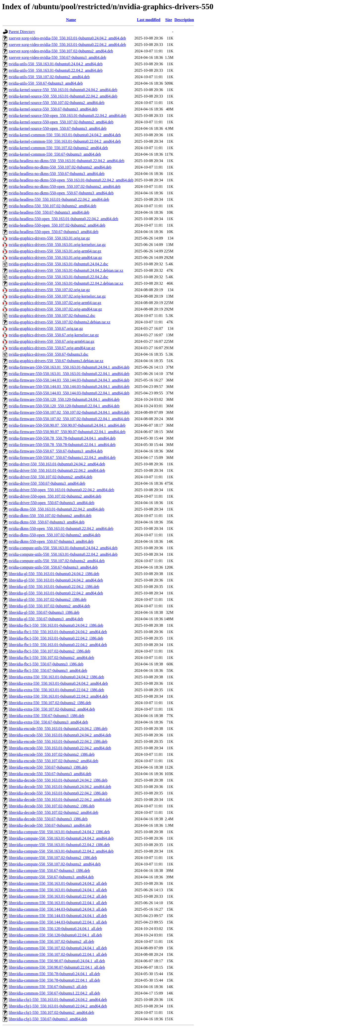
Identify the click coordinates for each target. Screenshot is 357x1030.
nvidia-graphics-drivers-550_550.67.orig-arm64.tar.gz (51, 341)
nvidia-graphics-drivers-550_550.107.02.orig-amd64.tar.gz (55, 309)
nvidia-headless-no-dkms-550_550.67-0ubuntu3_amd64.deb (57, 174)
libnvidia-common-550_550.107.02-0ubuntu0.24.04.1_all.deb (58, 948)
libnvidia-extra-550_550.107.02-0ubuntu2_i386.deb (50, 703)
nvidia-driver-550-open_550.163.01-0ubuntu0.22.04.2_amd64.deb (61, 490)
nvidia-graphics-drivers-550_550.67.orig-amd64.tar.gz (52, 348)
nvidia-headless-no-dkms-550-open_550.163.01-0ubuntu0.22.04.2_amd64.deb (71, 180)
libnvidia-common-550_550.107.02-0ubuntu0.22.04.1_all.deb (58, 954)
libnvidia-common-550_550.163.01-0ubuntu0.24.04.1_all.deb (58, 890)
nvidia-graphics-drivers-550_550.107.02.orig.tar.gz (49, 290)
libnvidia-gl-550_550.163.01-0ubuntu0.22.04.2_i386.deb (54, 586)
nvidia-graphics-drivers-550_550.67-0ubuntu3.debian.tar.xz (56, 361)
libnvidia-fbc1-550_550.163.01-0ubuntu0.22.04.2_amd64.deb (58, 645)
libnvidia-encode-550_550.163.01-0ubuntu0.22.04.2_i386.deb (58, 741)
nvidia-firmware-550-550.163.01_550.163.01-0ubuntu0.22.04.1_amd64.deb (69, 374)
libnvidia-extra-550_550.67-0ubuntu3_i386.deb (46, 716)
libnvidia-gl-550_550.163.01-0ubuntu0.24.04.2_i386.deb (54, 574)
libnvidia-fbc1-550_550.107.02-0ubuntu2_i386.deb (49, 651)
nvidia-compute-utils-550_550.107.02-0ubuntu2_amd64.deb (57, 561)
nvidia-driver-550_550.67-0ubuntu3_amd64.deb (47, 483)
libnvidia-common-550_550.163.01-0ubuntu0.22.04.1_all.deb (58, 903)
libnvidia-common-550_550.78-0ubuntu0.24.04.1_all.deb (54, 974)
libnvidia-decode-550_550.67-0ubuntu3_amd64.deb (50, 825)
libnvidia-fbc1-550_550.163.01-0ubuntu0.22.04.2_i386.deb (56, 638)
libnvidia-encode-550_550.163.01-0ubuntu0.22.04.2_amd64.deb (60, 748)
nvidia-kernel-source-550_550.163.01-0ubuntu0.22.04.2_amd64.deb (63, 96)
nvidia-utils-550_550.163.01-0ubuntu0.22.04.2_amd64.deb (56, 70)
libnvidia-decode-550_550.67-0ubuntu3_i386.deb (48, 819)
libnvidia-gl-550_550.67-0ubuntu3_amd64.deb (46, 619)
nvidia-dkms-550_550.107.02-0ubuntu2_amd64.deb (50, 516)
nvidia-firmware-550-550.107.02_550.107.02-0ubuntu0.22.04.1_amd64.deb (69, 419)
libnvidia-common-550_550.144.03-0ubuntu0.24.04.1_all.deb (58, 916)
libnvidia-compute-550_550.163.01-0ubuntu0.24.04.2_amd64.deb (61, 838)
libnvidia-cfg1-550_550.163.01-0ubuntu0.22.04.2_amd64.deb (58, 1006)
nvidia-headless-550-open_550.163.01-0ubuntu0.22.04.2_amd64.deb (63, 219)
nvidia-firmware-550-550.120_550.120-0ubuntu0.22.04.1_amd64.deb (64, 406)
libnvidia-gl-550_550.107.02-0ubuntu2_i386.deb (47, 599)
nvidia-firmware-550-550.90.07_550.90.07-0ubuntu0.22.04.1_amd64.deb (67, 432)
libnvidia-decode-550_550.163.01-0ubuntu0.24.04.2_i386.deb (58, 780)
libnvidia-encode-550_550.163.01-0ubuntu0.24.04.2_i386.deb (58, 728)
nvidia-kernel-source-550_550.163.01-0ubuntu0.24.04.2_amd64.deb (63, 90)
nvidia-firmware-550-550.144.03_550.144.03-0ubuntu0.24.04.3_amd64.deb (69, 380)
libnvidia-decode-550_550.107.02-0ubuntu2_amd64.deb (53, 812)
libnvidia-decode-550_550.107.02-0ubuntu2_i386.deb (51, 806)
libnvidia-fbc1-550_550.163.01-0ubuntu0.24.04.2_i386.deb (56, 625)
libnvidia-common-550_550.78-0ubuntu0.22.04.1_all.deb (54, 980)
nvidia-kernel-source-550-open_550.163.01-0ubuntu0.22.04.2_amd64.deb (67, 115)
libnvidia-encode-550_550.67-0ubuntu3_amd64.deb (50, 774)
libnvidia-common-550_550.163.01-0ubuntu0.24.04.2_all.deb (58, 883)
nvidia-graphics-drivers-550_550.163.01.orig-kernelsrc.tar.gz (57, 244)
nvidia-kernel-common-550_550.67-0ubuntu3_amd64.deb (55, 154)
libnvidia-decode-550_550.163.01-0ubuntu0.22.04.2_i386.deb (58, 793)
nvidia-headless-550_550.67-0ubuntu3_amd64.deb (49, 212)
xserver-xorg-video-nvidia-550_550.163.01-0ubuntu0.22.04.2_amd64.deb (67, 44)
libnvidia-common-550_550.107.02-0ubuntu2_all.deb (51, 941)
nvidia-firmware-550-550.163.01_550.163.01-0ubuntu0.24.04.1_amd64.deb (69, 367)
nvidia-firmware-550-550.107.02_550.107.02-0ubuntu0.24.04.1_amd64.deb (69, 412)
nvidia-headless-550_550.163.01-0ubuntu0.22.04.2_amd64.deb (59, 199)
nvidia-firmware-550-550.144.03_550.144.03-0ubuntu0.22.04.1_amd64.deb (69, 393)
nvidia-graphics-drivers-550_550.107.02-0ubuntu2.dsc (52, 315)
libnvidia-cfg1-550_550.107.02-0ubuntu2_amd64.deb (51, 1012)
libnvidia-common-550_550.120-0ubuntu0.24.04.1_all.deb (55, 929)
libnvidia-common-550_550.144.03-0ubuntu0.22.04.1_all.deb (58, 922)
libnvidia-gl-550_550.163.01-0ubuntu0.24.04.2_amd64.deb (56, 580)
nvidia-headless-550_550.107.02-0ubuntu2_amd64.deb (52, 206)
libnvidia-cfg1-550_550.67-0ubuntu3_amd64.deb (48, 1019)
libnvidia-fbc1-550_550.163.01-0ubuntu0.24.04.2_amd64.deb (58, 632)
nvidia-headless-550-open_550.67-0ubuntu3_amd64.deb (53, 232)
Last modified (148, 20)
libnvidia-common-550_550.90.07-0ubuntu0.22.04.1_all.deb (57, 967)
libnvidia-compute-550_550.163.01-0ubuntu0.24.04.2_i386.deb (59, 832)
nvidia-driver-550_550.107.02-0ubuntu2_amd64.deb (50, 477)
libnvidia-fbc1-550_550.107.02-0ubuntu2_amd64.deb (51, 657)
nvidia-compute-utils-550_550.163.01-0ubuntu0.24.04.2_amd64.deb (63, 548)
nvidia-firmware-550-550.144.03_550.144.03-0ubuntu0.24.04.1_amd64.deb (69, 386)
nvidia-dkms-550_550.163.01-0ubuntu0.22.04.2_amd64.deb (56, 509)
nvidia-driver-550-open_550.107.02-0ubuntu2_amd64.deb (55, 496)
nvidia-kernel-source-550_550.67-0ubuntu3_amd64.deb (53, 109)
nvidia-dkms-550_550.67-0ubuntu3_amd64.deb (47, 522)
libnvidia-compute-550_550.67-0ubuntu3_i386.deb (49, 870)
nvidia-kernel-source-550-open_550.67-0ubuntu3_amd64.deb (58, 128)
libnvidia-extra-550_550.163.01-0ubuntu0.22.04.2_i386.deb (56, 690)
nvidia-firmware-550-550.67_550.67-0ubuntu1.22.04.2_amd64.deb (62, 457)
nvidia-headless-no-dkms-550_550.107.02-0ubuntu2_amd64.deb (60, 167)
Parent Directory (22, 32)
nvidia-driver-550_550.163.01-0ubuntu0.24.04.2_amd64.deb (57, 464)
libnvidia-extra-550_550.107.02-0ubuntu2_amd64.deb (52, 709)
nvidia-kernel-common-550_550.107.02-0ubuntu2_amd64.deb (58, 148)
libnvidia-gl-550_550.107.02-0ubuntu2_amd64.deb (49, 606)
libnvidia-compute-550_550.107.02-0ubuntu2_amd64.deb (55, 864)
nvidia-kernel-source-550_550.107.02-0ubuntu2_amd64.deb (56, 103)
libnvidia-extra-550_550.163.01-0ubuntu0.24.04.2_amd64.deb (58, 683)
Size (168, 20)
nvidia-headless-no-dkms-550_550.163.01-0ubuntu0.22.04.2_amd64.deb (66, 161)
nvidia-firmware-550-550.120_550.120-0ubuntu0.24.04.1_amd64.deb (64, 399)
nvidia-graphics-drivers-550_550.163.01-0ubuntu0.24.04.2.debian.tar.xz (66, 270)
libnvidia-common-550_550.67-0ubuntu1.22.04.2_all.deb (54, 993)
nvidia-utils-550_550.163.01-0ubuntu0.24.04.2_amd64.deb (56, 64)
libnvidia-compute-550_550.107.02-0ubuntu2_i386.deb (53, 858)
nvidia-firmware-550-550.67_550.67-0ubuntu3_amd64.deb (56, 451)
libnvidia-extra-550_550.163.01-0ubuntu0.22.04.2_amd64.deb (58, 696)
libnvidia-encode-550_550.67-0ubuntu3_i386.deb (48, 767)
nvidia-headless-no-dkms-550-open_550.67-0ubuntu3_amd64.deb (61, 193)
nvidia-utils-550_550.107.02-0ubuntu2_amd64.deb (49, 77)
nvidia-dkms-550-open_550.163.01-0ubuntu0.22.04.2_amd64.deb (61, 528)
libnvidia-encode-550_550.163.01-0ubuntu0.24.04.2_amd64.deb (60, 735)
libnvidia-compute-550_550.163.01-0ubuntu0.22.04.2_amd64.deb (61, 851)
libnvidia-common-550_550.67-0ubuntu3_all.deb (48, 987)
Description (184, 20)
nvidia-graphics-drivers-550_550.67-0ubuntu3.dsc (49, 354)
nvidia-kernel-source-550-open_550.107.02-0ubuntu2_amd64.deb (61, 122)
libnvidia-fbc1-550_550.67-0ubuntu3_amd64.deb (48, 670)
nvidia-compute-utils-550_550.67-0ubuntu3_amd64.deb (53, 567)
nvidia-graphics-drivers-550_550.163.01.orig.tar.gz (49, 238)
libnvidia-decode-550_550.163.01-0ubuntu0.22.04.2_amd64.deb (60, 799)
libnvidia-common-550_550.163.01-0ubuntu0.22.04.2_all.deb (58, 896)
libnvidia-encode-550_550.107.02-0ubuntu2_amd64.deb (53, 761)
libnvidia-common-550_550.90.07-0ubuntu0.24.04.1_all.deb (57, 961)
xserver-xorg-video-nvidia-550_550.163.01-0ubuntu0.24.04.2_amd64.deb (67, 38)
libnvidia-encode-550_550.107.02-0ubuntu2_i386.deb (51, 754)
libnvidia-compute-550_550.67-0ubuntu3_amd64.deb (51, 877)
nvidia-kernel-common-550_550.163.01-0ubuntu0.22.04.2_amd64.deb (65, 141)
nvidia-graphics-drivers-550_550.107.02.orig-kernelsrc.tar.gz (57, 296)
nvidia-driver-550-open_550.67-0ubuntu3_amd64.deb (51, 503)
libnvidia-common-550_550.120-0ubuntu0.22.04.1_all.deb (55, 935)
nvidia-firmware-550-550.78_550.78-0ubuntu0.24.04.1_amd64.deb (62, 438)
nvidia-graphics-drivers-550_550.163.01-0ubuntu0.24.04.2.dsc (58, 264)
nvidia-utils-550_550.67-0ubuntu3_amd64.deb (46, 83)
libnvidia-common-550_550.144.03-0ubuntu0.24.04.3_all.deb (58, 909)
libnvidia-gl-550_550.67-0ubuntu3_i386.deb (44, 612)
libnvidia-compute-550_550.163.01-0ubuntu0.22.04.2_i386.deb (59, 845)
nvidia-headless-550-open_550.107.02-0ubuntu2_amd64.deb (57, 225)
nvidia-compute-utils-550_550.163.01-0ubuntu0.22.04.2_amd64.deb (63, 554)
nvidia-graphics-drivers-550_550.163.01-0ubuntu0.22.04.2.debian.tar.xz (66, 283)
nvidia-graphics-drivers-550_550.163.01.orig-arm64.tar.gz (55, 251)
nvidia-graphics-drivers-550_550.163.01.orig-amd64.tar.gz (55, 257)
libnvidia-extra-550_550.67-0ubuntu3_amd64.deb (48, 722)
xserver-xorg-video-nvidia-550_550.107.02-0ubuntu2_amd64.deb (61, 51)
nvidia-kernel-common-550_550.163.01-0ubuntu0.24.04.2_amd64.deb (65, 135)
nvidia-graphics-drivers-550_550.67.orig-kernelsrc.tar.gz (54, 335)
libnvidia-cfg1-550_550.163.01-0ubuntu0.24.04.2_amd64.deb (58, 999)
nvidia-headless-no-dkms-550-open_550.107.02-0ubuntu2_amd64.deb (64, 186)
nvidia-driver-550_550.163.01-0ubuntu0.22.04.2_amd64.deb (57, 470)
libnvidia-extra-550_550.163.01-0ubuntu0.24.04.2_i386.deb (56, 677)
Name (71, 20)
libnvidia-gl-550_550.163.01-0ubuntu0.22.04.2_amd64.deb (56, 593)
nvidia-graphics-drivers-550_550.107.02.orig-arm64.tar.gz (55, 303)
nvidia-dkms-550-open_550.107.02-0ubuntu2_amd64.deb (54, 535)
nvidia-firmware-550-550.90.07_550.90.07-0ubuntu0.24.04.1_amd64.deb (67, 425)
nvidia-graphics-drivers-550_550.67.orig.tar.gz (46, 328)
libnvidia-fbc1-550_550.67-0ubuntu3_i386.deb (46, 664)
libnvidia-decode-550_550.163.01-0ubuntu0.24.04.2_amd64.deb (60, 787)
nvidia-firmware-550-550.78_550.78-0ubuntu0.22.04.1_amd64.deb (62, 445)
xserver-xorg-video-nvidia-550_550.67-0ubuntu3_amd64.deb (57, 57)
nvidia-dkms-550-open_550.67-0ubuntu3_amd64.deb (51, 541)
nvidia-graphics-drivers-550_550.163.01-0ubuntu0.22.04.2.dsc (58, 277)
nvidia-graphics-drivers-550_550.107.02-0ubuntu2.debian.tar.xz (59, 322)
